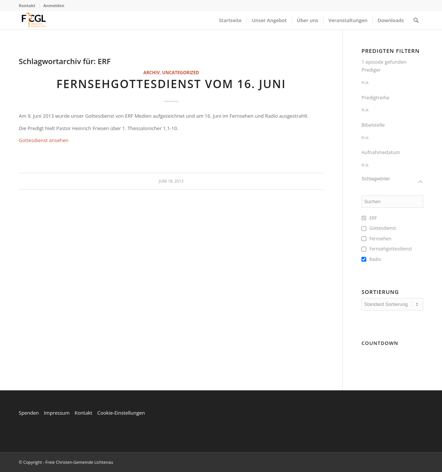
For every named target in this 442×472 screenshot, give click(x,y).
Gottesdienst (382, 228)
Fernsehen (380, 239)
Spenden (29, 412)
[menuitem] (29, 5)
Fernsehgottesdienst (390, 249)
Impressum (57, 412)
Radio (375, 259)
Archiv (151, 72)
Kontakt (27, 5)
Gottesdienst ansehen (44, 140)
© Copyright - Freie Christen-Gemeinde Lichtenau (66, 462)
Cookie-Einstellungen (121, 412)
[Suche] (416, 20)
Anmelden (53, 5)
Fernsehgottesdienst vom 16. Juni (171, 83)
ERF (373, 218)
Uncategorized (180, 72)
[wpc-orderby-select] (392, 304)
